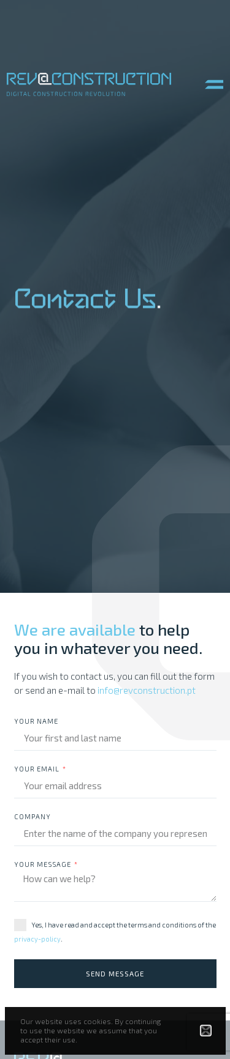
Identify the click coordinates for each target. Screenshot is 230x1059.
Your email (37, 769)
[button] (214, 84)
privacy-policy (37, 939)
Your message (43, 864)
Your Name (36, 721)
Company (32, 816)
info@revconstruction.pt (147, 690)
